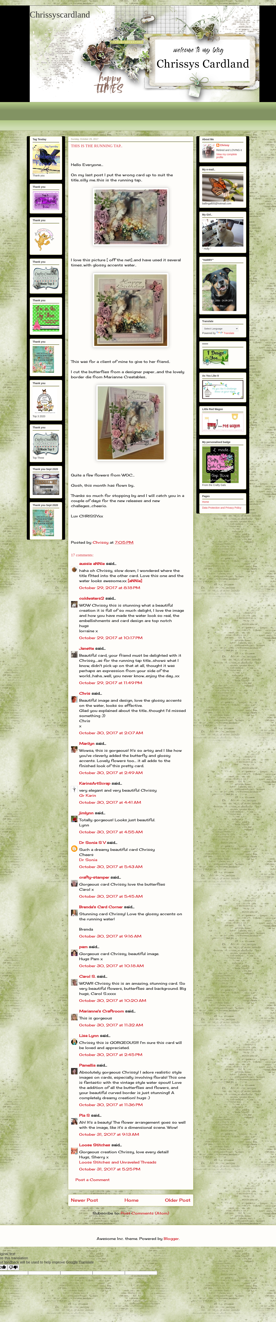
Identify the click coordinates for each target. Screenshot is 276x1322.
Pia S (84, 1115)
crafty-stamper (94, 877)
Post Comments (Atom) (145, 1213)
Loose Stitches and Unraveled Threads (117, 1162)
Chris (84, 693)
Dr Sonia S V (92, 842)
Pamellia (87, 1065)
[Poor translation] (13, 1267)
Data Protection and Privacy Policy (221, 507)
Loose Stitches (94, 1145)
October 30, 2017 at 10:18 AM (111, 965)
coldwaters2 (91, 598)
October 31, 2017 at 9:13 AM (109, 1134)
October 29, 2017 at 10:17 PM (111, 637)
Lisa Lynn (89, 1035)
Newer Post (84, 1200)
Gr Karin (87, 795)
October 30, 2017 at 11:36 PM (111, 1104)
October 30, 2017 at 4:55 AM (111, 832)
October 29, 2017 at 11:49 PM (110, 682)
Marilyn (86, 743)
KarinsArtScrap (94, 783)
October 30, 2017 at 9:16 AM (110, 936)
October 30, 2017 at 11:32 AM (111, 1025)
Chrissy (224, 145)
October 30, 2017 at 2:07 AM (111, 733)
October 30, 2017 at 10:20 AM (112, 1000)
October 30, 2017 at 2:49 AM (111, 772)
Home (132, 1200)
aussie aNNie (92, 563)
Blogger (171, 1238)
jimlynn (86, 813)
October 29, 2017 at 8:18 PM (109, 587)
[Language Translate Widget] (220, 328)
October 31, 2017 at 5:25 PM (109, 1169)
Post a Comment (92, 1179)
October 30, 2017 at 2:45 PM (110, 1054)
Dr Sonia (88, 859)
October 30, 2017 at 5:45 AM (111, 896)
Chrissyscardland (60, 14)
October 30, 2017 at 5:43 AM (111, 866)
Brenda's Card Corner (101, 907)
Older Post (178, 1200)
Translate (225, 333)
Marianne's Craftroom (101, 1011)
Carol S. (87, 976)
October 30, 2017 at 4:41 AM (110, 802)
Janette (86, 648)
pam (83, 946)
